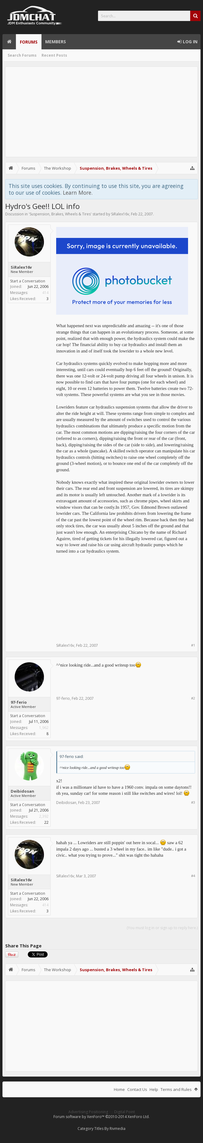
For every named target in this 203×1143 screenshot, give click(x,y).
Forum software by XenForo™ (101, 1116)
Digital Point (124, 1111)
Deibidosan (22, 791)
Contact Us (137, 1089)
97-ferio (19, 702)
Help (154, 1089)
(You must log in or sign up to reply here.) (162, 927)
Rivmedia (117, 1128)
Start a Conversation (27, 281)
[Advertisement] (101, 111)
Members (55, 41)
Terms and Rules (176, 1089)
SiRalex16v (120, 214)
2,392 (44, 816)
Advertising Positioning (88, 1111)
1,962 (44, 727)
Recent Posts (54, 55)
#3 (193, 802)
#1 (193, 645)
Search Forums (22, 55)
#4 (193, 875)
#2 (193, 698)
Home (9, 41)
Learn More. (77, 192)
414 (45, 292)
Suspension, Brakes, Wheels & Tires (60, 214)
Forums (29, 42)
